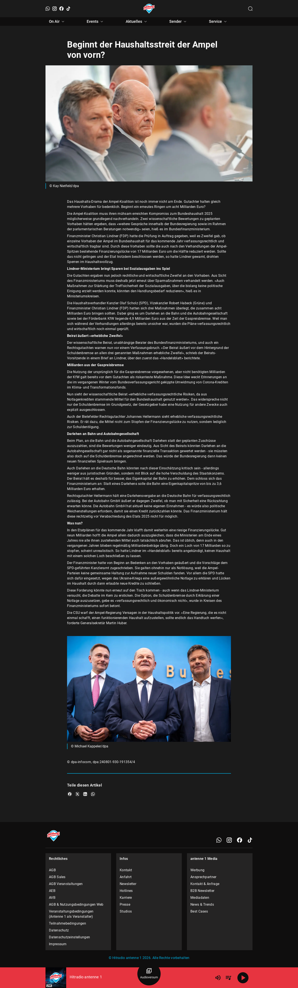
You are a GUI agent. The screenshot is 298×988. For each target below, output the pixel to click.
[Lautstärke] (218, 977)
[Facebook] (61, 8)
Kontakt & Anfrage (204, 884)
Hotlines (126, 891)
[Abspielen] (243, 978)
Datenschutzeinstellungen (69, 937)
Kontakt (126, 870)
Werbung (197, 870)
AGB (52, 870)
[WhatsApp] (47, 8)
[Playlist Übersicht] (228, 977)
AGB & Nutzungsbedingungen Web (76, 904)
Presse (125, 904)
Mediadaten (199, 898)
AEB (52, 891)
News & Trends (202, 904)
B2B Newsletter (202, 891)
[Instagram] (54, 8)
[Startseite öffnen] (149, 9)
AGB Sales (57, 877)
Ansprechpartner (203, 877)
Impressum (58, 944)
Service (218, 21)
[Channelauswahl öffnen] (250, 8)
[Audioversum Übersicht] (149, 973)
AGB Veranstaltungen (66, 884)
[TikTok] (68, 8)
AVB (52, 898)
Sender (178, 21)
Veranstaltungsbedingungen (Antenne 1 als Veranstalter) (71, 914)
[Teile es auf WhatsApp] (93, 794)
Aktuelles (137, 21)
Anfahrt (126, 877)
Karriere (126, 898)
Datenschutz (59, 930)
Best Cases (199, 911)
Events (95, 21)
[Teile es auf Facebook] (69, 794)
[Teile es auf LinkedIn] (85, 794)
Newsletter (128, 884)
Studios (126, 911)
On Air (57, 21)
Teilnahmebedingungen (67, 923)
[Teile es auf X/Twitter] (77, 794)
